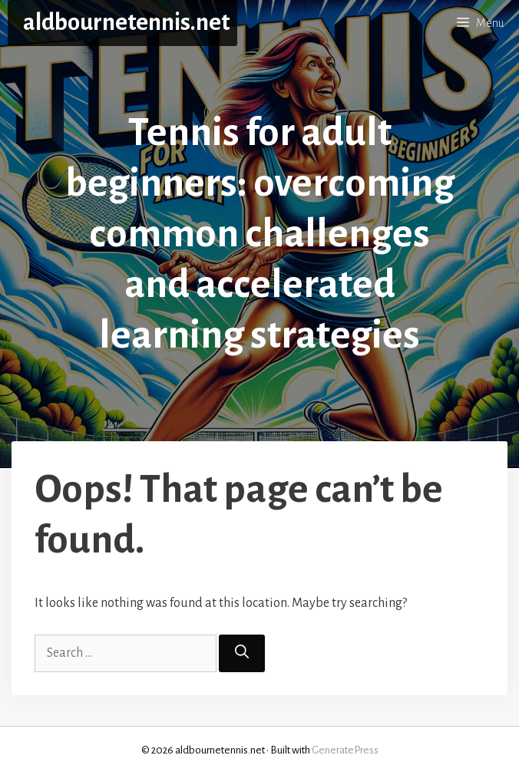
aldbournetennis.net (126, 22)
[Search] (242, 653)
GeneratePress (345, 750)
